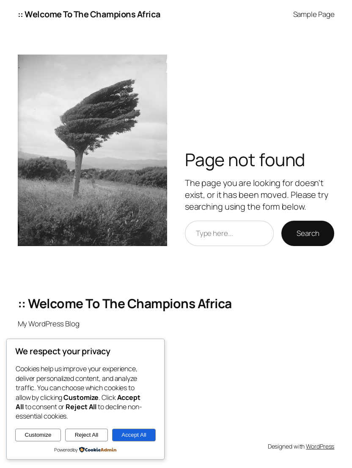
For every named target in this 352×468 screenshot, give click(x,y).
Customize (38, 435)
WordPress (320, 446)
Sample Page (314, 14)
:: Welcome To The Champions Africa (89, 14)
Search (308, 233)
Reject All (87, 435)
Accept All (133, 435)
